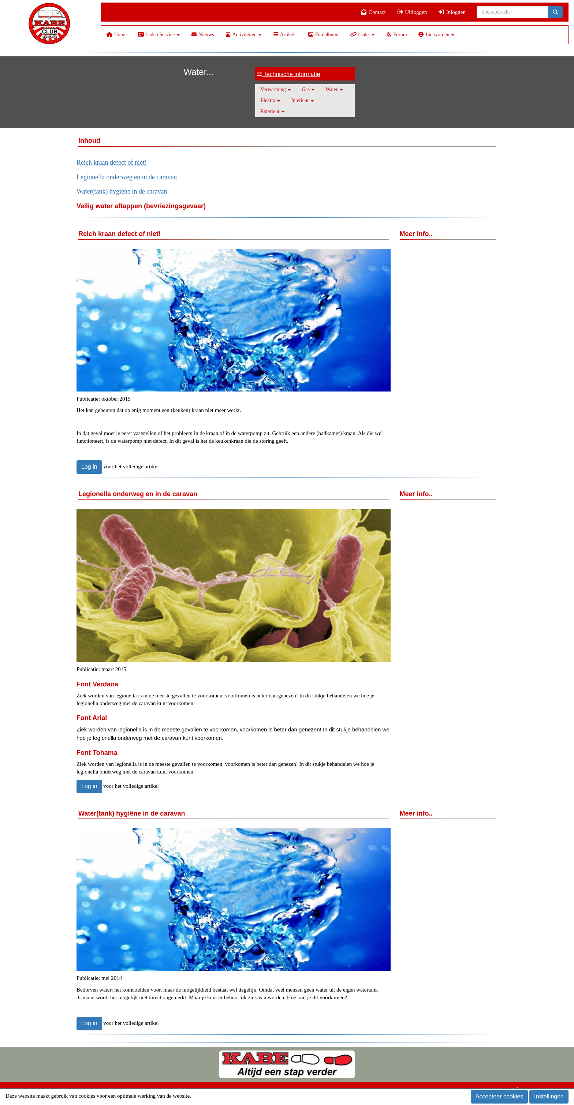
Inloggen (452, 12)
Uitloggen (412, 12)
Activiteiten (243, 34)
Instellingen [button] (549, 1096)
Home (117, 34)
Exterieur (273, 111)
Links (362, 34)
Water (334, 89)
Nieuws (202, 34)
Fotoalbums (323, 34)
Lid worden (436, 34)
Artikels (284, 34)
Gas (308, 89)
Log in (89, 467)
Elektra (270, 100)
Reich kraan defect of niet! (112, 162)
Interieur (302, 100)
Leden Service (159, 34)
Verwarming (276, 89)
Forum (396, 34)
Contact (373, 12)
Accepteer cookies (499, 1096)
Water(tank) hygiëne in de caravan (122, 191)
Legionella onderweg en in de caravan (127, 177)
